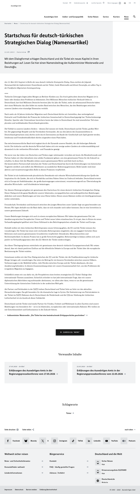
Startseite (9, 23)
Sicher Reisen (93, 17)
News (126, 16)
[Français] (134, 3)
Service (106, 17)
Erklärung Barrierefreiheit (48, 490)
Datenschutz (19, 490)
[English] (130, 3)
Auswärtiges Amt (51, 17)
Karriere (116, 17)
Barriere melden (31, 490)
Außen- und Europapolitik (72, 17)
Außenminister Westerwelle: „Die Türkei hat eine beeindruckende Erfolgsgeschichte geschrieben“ (46, 315)
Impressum (8, 490)
